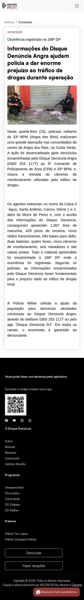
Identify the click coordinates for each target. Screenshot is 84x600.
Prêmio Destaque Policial (20, 539)
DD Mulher (12, 510)
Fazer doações (34, 565)
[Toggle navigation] (77, 5)
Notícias (9, 22)
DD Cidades (12, 504)
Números (10, 452)
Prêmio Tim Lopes (16, 533)
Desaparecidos (14, 487)
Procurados (12, 493)
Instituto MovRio (15, 464)
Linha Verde (12, 499)
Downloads (12, 458)
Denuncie (33, 553)
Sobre (9, 441)
